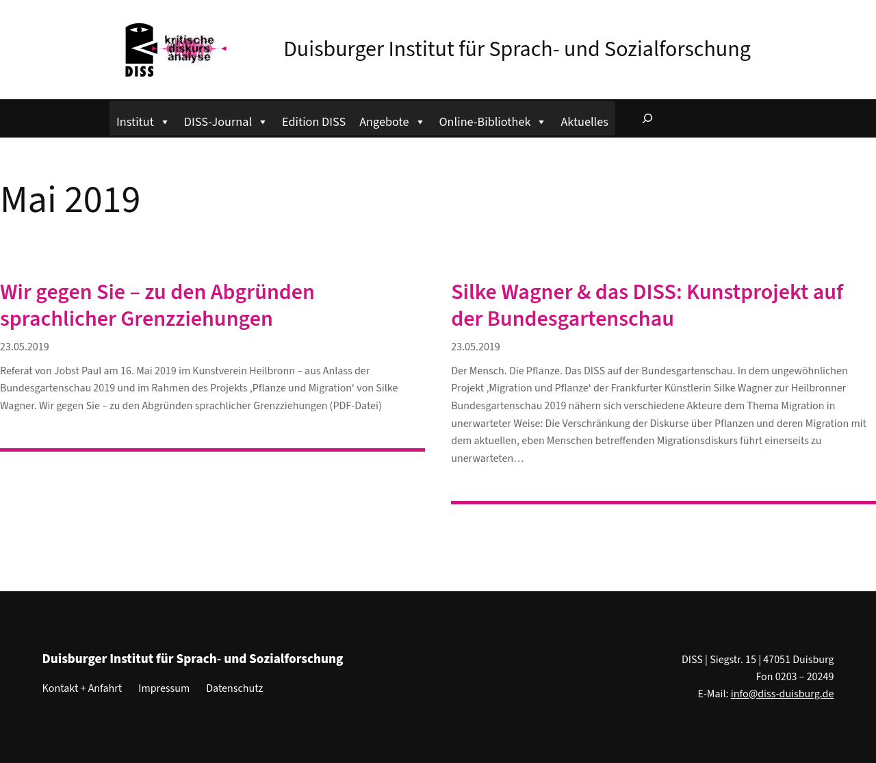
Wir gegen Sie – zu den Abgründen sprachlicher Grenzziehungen (157, 305)
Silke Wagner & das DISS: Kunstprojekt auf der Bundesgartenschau (647, 305)
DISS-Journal (226, 120)
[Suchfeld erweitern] (647, 118)
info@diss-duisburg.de (782, 693)
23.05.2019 (24, 346)
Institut (143, 120)
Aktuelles (584, 122)
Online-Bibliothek (493, 120)
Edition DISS (314, 122)
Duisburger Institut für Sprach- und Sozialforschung (517, 49)
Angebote (392, 120)
